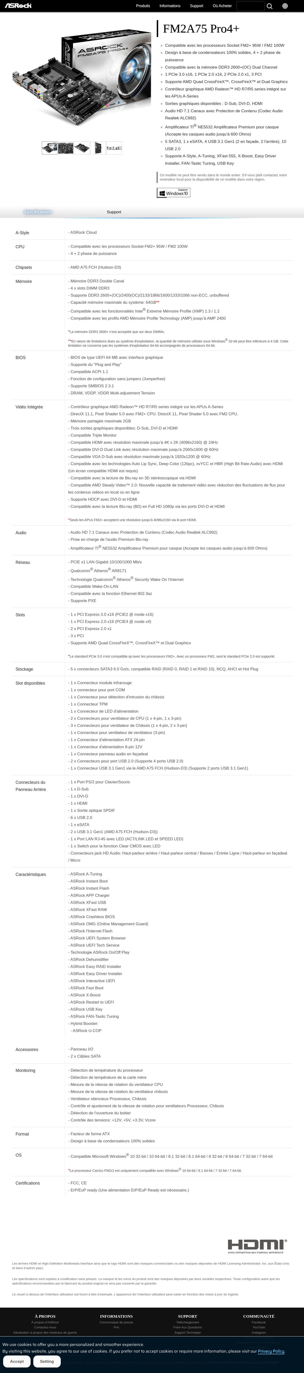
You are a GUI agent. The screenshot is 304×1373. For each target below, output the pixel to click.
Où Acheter (222, 6)
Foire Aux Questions (187, 1327)
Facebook (259, 1322)
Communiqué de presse (116, 1322)
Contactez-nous (45, 1327)
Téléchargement (187, 1322)
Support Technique (188, 1332)
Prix (116, 1327)
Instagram (259, 1332)
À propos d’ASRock (45, 1322)
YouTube (259, 1327)
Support (196, 6)
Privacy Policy (271, 1351)
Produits (143, 6)
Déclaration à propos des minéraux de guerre (45, 1332)
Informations (170, 6)
